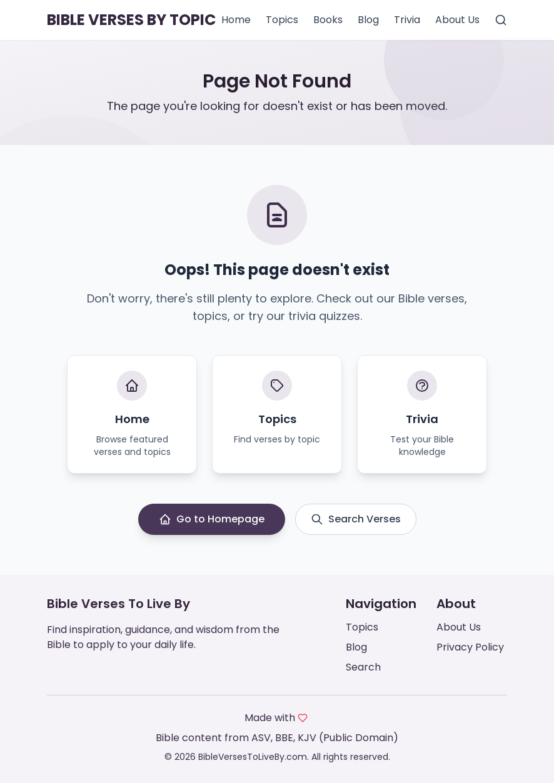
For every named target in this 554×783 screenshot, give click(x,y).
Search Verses (356, 519)
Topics (282, 19)
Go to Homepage (211, 519)
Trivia (407, 19)
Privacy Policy (470, 647)
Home (236, 19)
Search (363, 667)
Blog (368, 19)
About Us (457, 19)
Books (328, 19)
